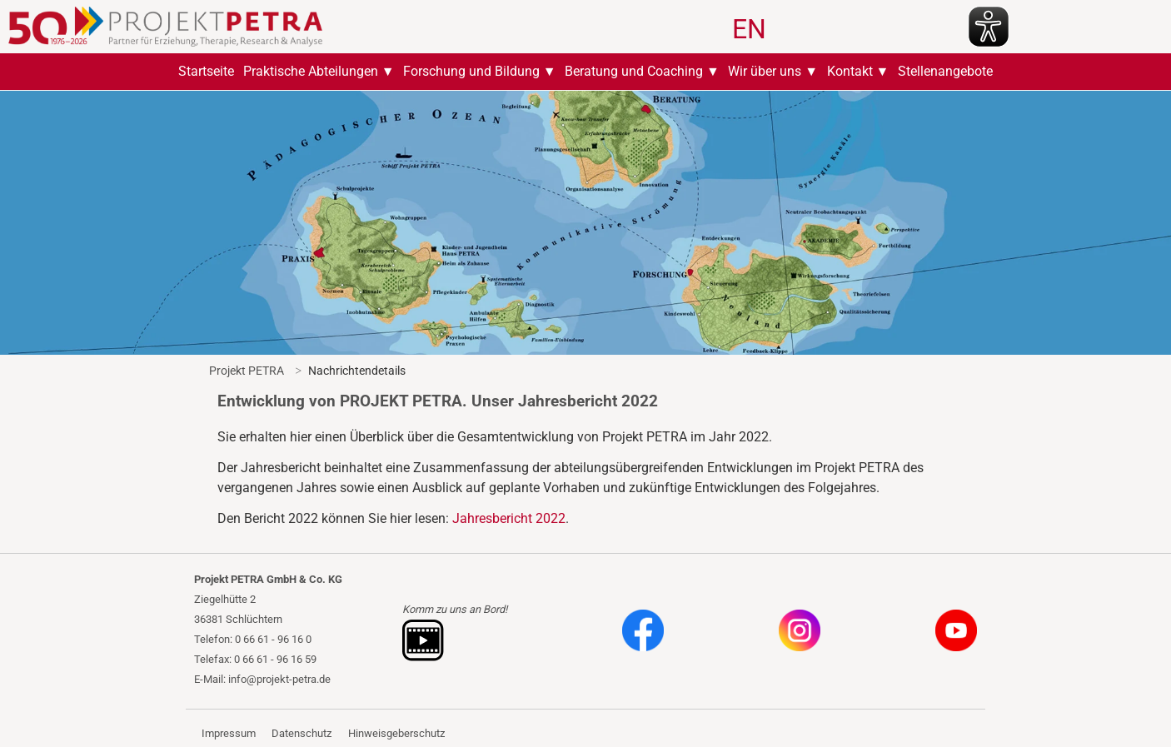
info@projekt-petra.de (279, 679)
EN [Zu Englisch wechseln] (749, 29)
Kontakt (850, 71)
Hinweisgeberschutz (396, 733)
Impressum (229, 733)
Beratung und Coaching (634, 71)
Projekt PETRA (246, 370)
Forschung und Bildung (471, 71)
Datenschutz (301, 733)
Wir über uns (764, 71)
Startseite (206, 71)
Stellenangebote (945, 71)
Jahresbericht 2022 (509, 518)
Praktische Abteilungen (310, 71)
